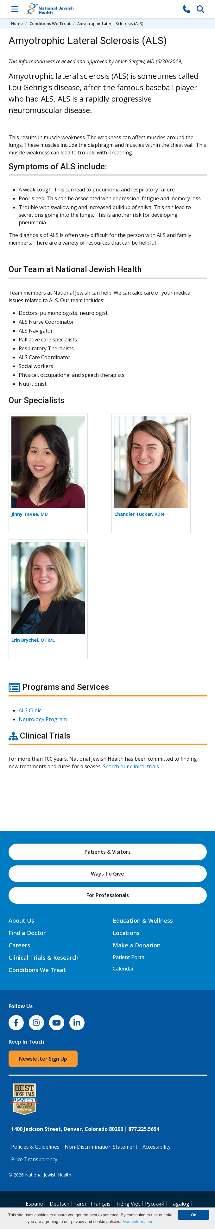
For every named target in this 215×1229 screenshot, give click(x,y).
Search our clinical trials (131, 766)
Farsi (80, 1203)
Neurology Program (43, 719)
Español (35, 1203)
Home (17, 23)
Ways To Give (107, 873)
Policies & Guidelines (35, 1146)
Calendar (123, 968)
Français (101, 1203)
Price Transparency (34, 1159)
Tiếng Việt (128, 1203)
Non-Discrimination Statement (101, 1146)
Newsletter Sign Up (43, 1058)
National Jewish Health (48, 1175)
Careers (19, 945)
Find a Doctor (27, 933)
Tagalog (179, 1203)
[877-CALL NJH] (186, 9)
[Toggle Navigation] (15, 9)
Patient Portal (129, 957)
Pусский (154, 1203)
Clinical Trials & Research (44, 957)
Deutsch (59, 1203)
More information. (138, 1221)
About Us (21, 920)
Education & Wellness (143, 920)
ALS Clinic (30, 710)
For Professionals (107, 895)
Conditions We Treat (50, 23)
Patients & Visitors (108, 851)
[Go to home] (100, 9)
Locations (126, 933)
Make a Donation (137, 945)
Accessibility (156, 1146)
